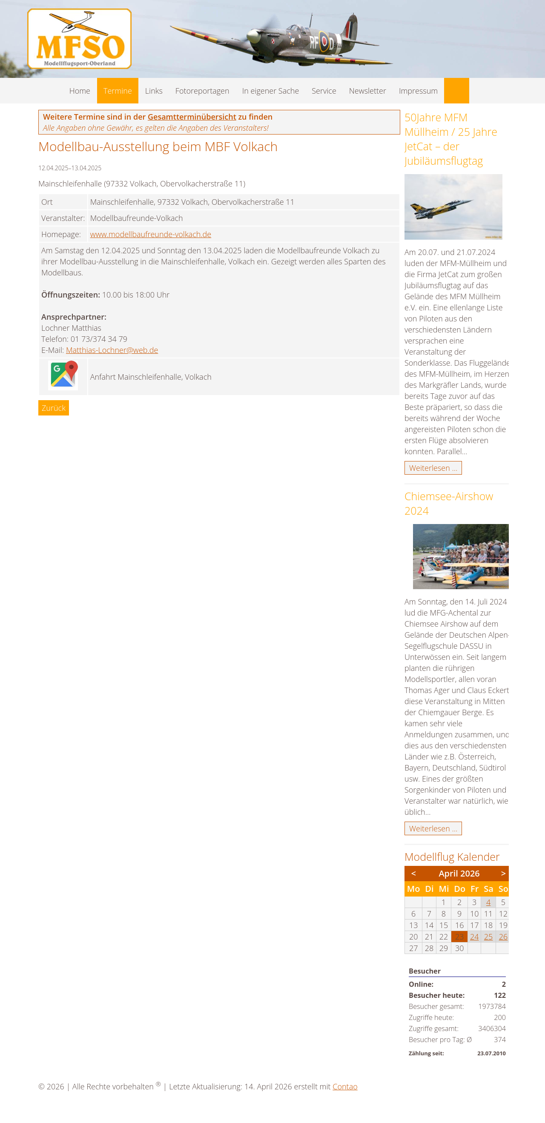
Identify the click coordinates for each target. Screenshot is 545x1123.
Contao (345, 1086)
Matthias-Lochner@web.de (112, 350)
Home (79, 91)
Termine (117, 91)
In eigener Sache (270, 91)
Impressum (418, 91)
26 (503, 936)
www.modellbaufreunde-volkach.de (151, 234)
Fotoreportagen (202, 91)
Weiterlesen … (435, 468)
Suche (456, 90)
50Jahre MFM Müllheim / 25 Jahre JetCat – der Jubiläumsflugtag (450, 139)
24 (474, 936)
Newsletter (367, 91)
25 (488, 936)
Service (324, 91)
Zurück (54, 408)
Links (154, 91)
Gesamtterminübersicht (192, 117)
